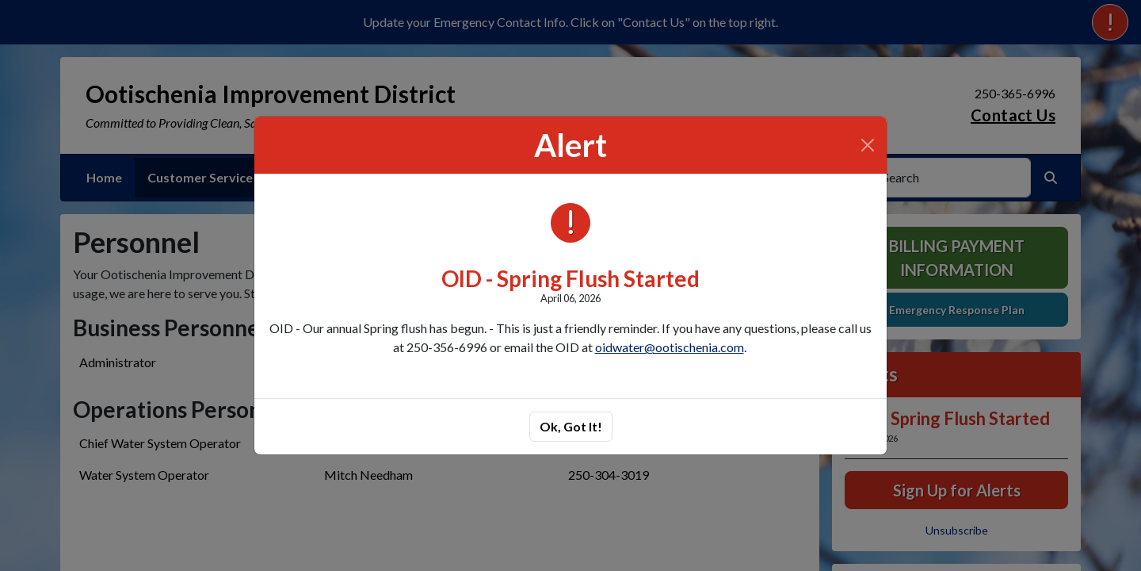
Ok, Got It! (571, 426)
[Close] (867, 145)
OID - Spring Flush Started (570, 278)
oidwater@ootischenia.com (669, 346)
